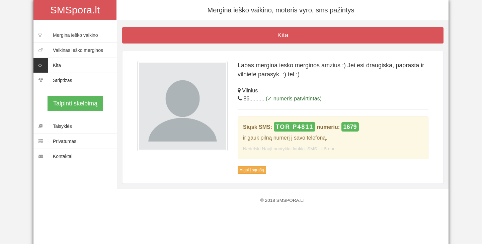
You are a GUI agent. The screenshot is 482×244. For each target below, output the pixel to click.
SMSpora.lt (75, 9)
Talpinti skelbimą (75, 103)
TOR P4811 (295, 127)
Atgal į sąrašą (252, 170)
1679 (350, 127)
